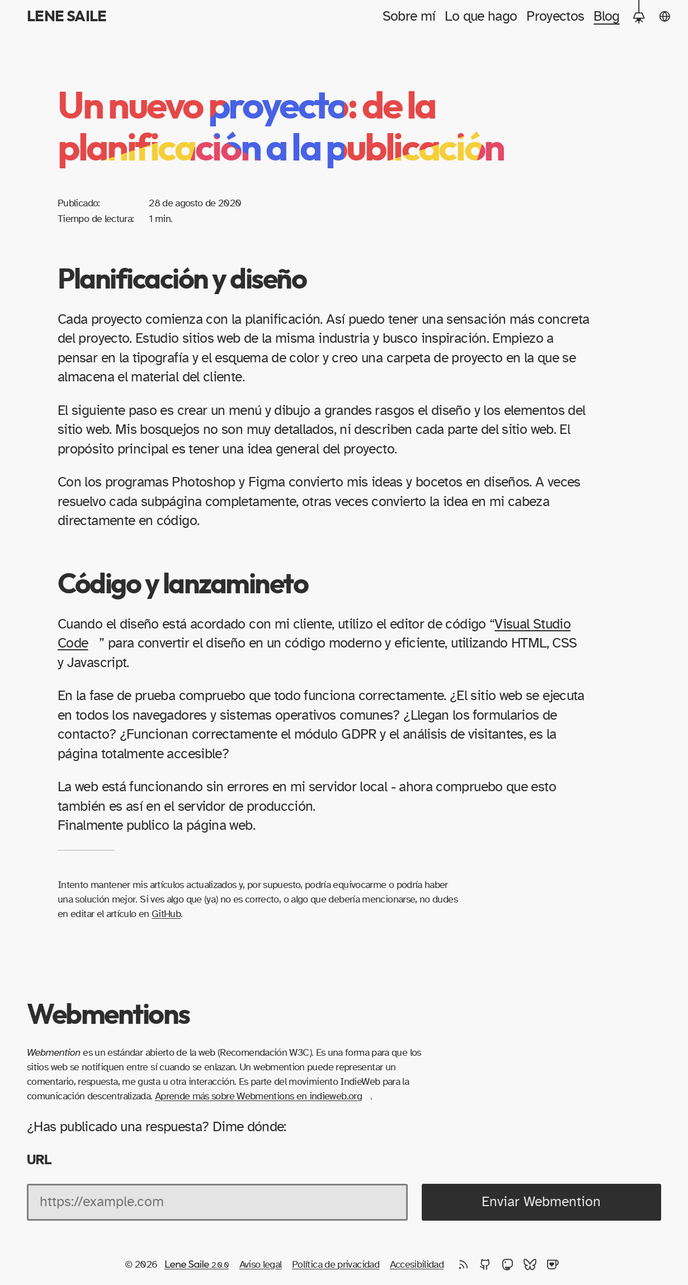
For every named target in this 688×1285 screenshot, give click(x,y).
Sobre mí (409, 16)
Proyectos (555, 16)
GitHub (166, 914)
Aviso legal (260, 1264)
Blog (606, 16)
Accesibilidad (417, 1264)
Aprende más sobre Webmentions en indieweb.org (258, 1096)
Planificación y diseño (182, 280)
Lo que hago (481, 16)
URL (39, 1159)
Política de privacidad (335, 1264)
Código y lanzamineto (183, 585)
